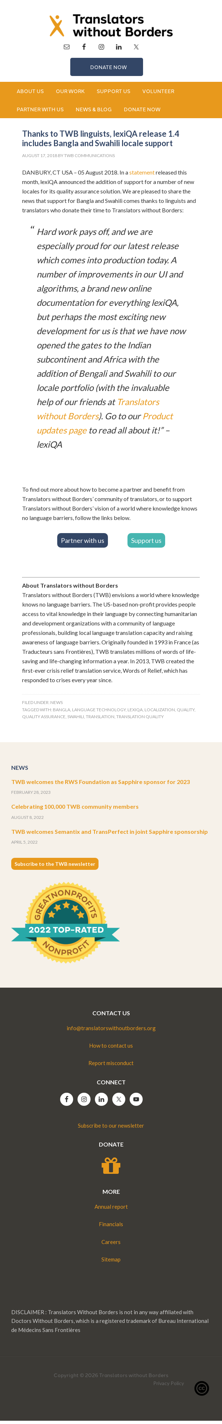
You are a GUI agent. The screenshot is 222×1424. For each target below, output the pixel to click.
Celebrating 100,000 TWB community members (75, 810)
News (56, 705)
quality (185, 713)
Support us (146, 544)
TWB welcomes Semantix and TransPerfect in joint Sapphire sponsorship (109, 834)
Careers (111, 1245)
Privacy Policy (168, 1386)
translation (100, 720)
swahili (75, 720)
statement (142, 175)
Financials (111, 1227)
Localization (159, 713)
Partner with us (82, 544)
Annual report (111, 1210)
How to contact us (111, 1048)
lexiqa (135, 713)
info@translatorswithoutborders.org (111, 1031)
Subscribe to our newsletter (111, 1128)
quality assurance (44, 720)
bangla (61, 713)
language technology (99, 713)
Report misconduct (111, 1066)
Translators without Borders (111, 25)
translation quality (140, 720)
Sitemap (111, 1262)
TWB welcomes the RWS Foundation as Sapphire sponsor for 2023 (100, 784)
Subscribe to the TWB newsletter (54, 867)
